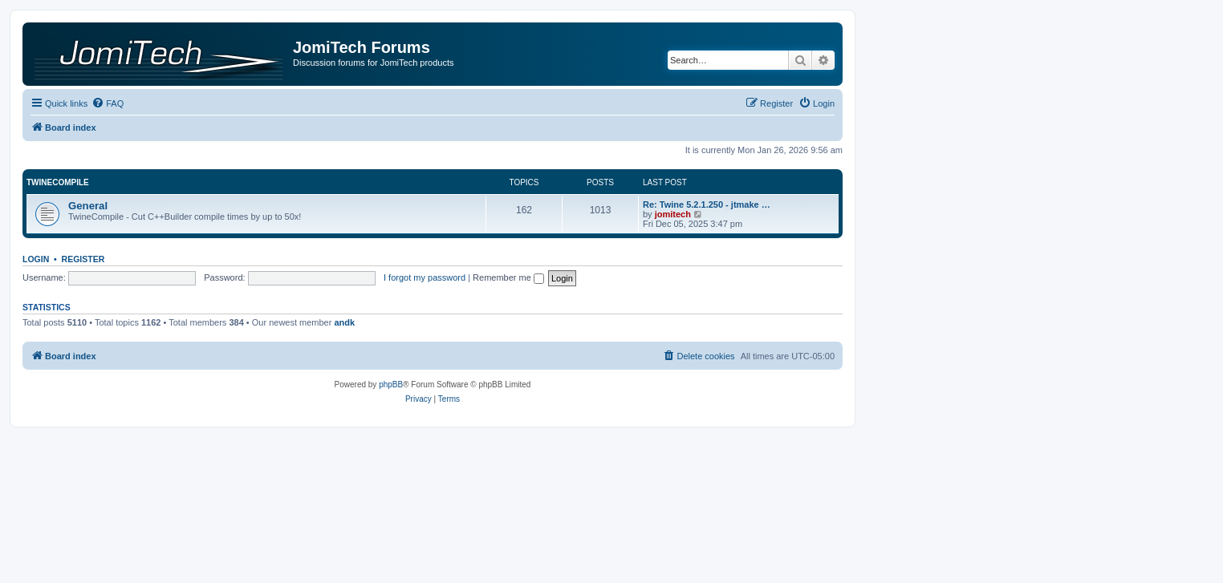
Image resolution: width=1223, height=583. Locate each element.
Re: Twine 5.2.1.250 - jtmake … (706, 204)
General (88, 206)
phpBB (391, 384)
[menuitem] (107, 103)
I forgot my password (424, 277)
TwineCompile (57, 182)
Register (83, 259)
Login (35, 259)
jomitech (673, 214)
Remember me (508, 277)
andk (344, 322)
